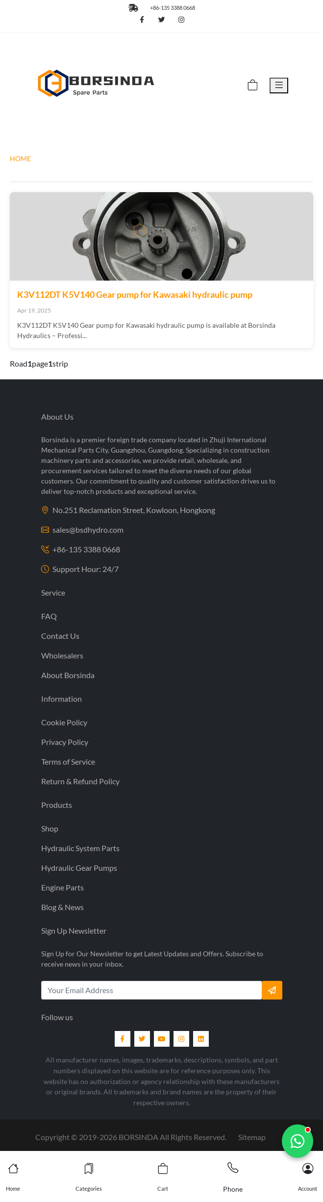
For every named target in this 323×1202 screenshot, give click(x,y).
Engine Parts (62, 887)
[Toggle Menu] (279, 86)
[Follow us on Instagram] (181, 20)
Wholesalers (62, 655)
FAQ (49, 616)
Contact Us (60, 635)
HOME (20, 158)
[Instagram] (181, 1039)
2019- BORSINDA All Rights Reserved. (152, 1137)
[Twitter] (142, 1039)
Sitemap (252, 1137)
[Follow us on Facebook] (142, 20)
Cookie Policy (64, 722)
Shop (49, 828)
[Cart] (252, 85)
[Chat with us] (297, 1141)
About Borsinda (68, 675)
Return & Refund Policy (80, 781)
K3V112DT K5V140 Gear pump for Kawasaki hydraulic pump (134, 294)
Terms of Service (68, 761)
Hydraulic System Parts (80, 848)
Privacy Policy (64, 741)
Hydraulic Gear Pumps (79, 867)
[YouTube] (162, 1039)
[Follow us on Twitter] (162, 20)
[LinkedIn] (201, 1039)
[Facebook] (122, 1039)
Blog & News (62, 907)
